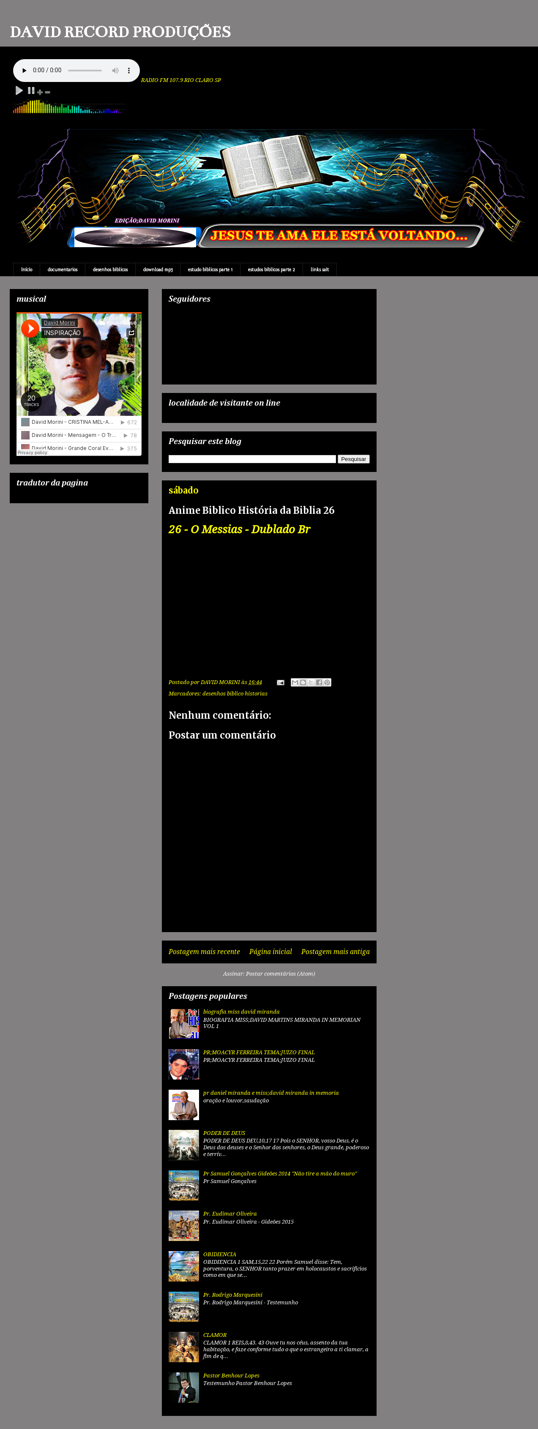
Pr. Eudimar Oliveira (230, 1214)
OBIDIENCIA (219, 1254)
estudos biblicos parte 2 (271, 270)
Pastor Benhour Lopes (231, 1375)
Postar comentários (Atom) (280, 974)
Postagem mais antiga (335, 952)
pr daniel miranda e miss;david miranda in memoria (271, 1093)
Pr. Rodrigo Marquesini (232, 1295)
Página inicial (270, 952)
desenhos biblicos (110, 270)
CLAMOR (215, 1335)
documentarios (62, 270)
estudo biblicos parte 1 (210, 270)
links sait (320, 270)
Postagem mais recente (204, 952)
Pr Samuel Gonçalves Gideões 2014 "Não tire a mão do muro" (280, 1173)
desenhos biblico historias (235, 693)
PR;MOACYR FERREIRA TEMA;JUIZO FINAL (259, 1052)
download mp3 (157, 270)
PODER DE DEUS (224, 1133)
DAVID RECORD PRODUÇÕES (120, 32)
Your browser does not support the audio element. (76, 70)
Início (26, 270)
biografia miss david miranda (241, 1012)
